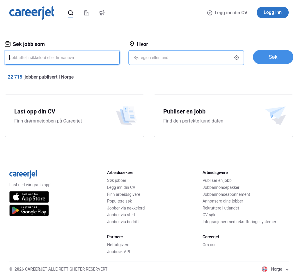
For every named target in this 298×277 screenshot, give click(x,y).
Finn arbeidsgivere (123, 194)
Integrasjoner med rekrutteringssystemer (239, 221)
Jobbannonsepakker (221, 187)
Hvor (138, 44)
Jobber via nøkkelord (126, 208)
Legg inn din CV (227, 12)
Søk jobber (116, 180)
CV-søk (209, 214)
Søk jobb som (25, 44)
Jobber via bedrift (123, 221)
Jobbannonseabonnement (226, 194)
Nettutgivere (118, 244)
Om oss (210, 244)
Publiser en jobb (217, 180)
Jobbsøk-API (118, 251)
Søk (273, 57)
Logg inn (273, 12)
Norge (275, 269)
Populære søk (119, 201)
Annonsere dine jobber (223, 201)
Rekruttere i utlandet (221, 208)
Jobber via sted (121, 214)
